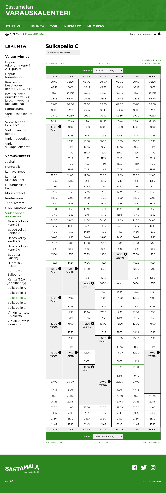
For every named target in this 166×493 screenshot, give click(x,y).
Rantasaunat (14, 109)
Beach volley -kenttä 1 (18, 223)
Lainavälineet (15, 171)
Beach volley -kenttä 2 (18, 231)
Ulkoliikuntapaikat (18, 208)
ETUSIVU (14, 26)
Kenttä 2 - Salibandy (15, 272)
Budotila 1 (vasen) (15, 256)
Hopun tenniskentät (14, 75)
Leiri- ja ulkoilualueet (14, 178)
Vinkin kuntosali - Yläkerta (19, 322)
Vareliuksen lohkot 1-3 (18, 115)
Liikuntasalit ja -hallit (16, 186)
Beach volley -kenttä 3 (18, 239)
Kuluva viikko (103, 63)
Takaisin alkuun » (150, 60)
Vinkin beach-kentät (15, 132)
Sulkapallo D (17, 302)
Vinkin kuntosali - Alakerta (19, 314)
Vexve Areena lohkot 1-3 (15, 123)
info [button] (60, 126)
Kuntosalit (12, 167)
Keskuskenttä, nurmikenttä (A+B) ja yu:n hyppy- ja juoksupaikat (18, 99)
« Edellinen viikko (55, 63)
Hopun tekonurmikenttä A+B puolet (17, 66)
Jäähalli (10, 162)
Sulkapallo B (17, 293)
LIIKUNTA (35, 26)
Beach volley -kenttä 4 (18, 247)
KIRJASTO (73, 26)
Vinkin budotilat (17, 138)
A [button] (155, 34)
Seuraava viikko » (151, 63)
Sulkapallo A (17, 288)
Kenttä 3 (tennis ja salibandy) (19, 281)
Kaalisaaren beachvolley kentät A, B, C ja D (18, 85)
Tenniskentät (14, 203)
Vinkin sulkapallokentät (17, 145)
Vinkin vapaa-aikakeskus (15, 214)
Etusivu (29, 34)
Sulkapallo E (17, 308)
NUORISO (95, 26)
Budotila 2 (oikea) (15, 264)
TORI (54, 26)
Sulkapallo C (17, 298)
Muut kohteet (15, 193)
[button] (36, 162)
